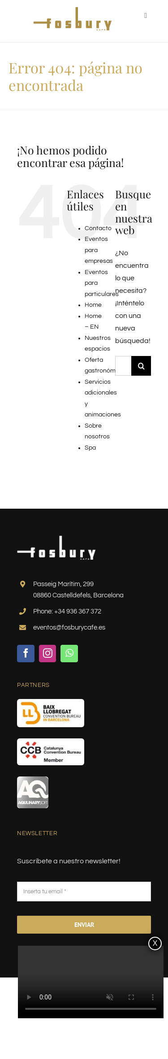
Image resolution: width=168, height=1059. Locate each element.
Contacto (98, 228)
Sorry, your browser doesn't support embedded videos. (91, 982)
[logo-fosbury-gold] (72, 10)
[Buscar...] (123, 366)
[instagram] (47, 653)
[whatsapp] (69, 653)
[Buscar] (141, 366)
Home (93, 305)
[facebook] (25, 653)
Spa (90, 448)
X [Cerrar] (155, 943)
